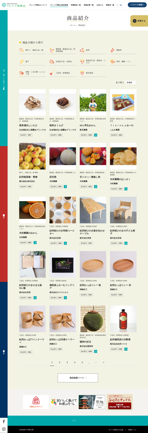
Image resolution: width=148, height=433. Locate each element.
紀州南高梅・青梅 (28, 177)
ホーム (72, 25)
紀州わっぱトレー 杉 (120, 285)
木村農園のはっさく (120, 179)
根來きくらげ (56, 125)
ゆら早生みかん (88, 125)
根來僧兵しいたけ (28, 125)
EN (121, 5)
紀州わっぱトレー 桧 (90, 285)
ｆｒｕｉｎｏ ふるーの (121, 125)
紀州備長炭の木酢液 (120, 339)
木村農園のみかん (28, 233)
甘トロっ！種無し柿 (90, 177)
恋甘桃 (52, 177)
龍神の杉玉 (85, 342)
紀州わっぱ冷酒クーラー (61, 339)
